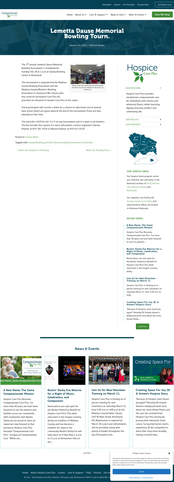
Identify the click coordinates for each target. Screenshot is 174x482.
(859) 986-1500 (106, 476)
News (35, 136)
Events (28, 136)
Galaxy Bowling (36, 142)
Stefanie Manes (96, 45)
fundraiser (88, 142)
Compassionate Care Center (139, 200)
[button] (169, 453)
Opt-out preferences (135, 477)
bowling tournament (71, 142)
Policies (56, 476)
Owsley (143, 186)
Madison (135, 186)
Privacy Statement (147, 477)
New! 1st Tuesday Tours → (99, 150)
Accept (141, 471)
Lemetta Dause (52, 142)
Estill (149, 182)
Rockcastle (132, 189)
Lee (128, 186)
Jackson (155, 182)
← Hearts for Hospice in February (32, 150)
